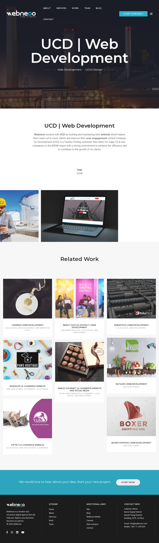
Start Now (128, 482)
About (47, 5)
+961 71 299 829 (138, 526)
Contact (48, 17)
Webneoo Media (93, 516)
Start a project (133, 11)
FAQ (88, 509)
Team (87, 5)
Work (75, 5)
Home (51, 509)
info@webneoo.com (138, 523)
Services (61, 5)
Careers (89, 520)
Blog (99, 5)
